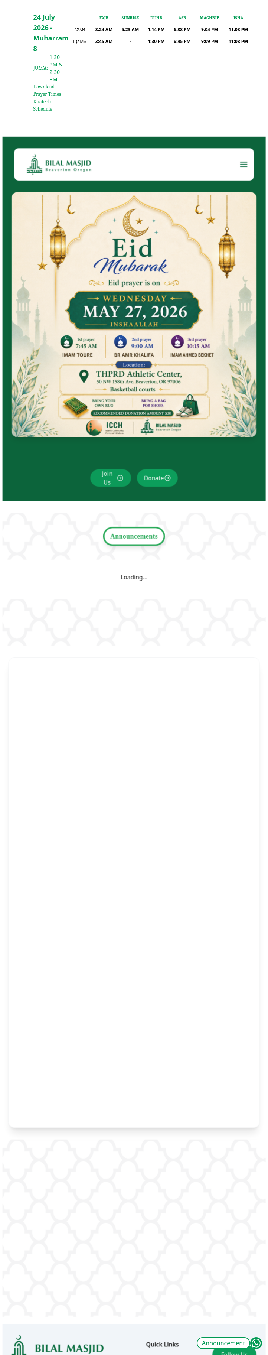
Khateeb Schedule (42, 105)
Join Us (109, 496)
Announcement (223, 1343)
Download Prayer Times (47, 90)
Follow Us (228, 1318)
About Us (157, 1322)
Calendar (157, 1336)
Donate (152, 496)
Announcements (134, 550)
